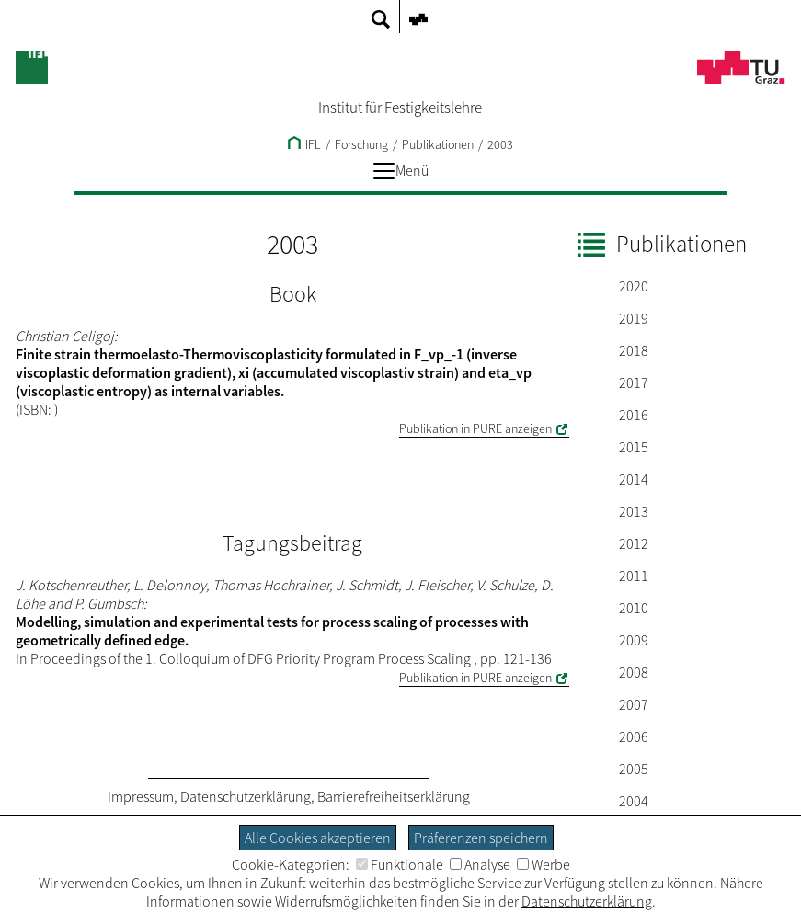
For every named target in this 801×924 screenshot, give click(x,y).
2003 (500, 144)
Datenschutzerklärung (245, 796)
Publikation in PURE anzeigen (475, 428)
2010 (633, 608)
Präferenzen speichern (481, 837)
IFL (304, 144)
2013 (633, 511)
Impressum (141, 796)
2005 (633, 768)
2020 (633, 286)
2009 (633, 640)
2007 (633, 704)
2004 (633, 801)
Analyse (480, 864)
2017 (633, 382)
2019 (633, 318)
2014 (633, 479)
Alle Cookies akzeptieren (318, 837)
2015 (633, 447)
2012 (633, 543)
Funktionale (399, 864)
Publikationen (438, 144)
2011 (633, 575)
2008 (633, 672)
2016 (633, 414)
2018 (633, 350)
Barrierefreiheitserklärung (393, 796)
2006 (633, 736)
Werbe (543, 864)
